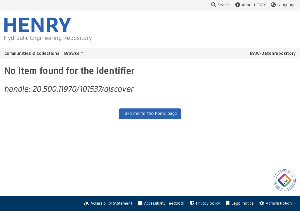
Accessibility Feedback (160, 203)
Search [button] (220, 5)
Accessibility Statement (107, 203)
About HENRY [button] (249, 5)
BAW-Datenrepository (273, 53)
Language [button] (283, 5)
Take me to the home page (150, 113)
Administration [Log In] (275, 203)
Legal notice (239, 203)
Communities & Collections (31, 53)
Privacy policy (204, 203)
